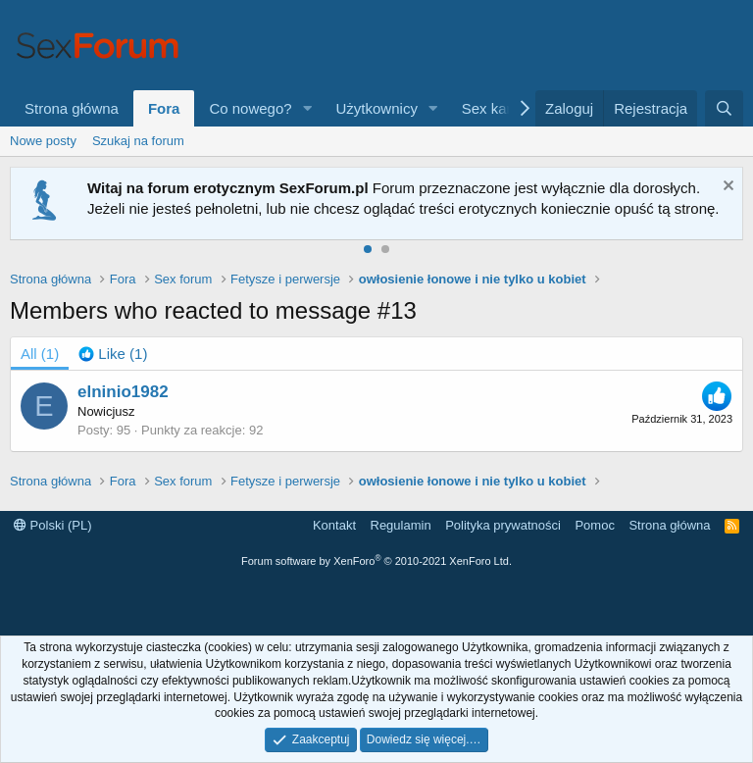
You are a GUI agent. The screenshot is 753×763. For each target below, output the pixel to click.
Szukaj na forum (138, 140)
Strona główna (72, 108)
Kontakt (334, 525)
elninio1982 (123, 391)
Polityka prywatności (503, 525)
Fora (164, 108)
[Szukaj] (724, 108)
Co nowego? (250, 108)
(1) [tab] (40, 353)
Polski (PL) (52, 525)
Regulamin (401, 525)
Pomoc (594, 525)
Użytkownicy (377, 108)
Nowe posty (43, 140)
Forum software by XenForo (376, 561)
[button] (308, 108)
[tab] (113, 353)
